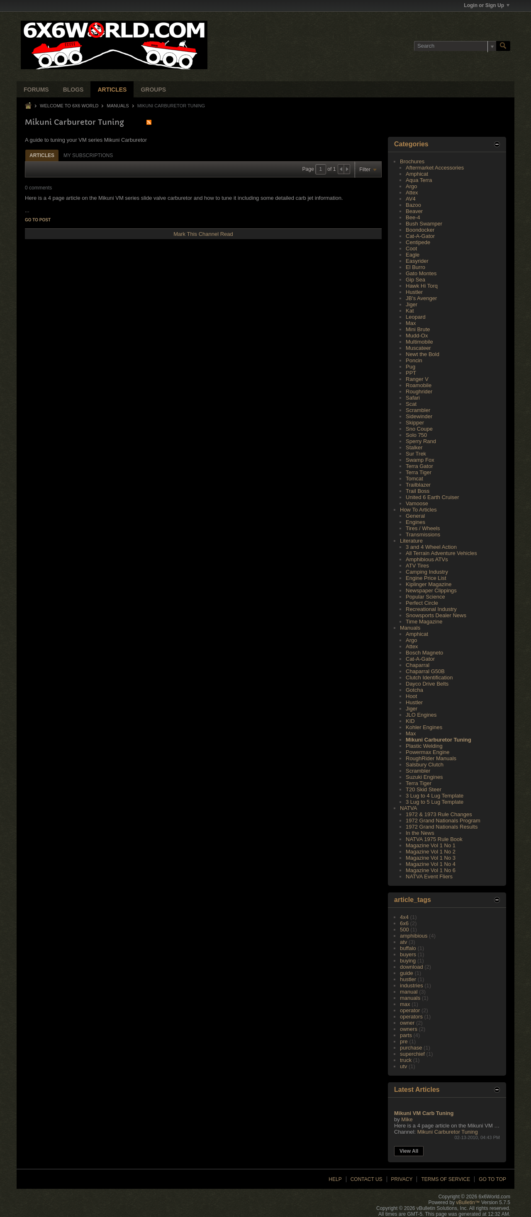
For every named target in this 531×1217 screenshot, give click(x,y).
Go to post (38, 220)
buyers (408, 954)
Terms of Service (445, 1179)
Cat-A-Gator (420, 236)
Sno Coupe (419, 429)
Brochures (412, 161)
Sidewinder (419, 416)
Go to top (492, 1179)
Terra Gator (419, 466)
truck (406, 1060)
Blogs (73, 89)
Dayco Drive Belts (427, 684)
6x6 (404, 923)
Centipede (418, 242)
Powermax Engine (428, 752)
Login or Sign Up (486, 5)
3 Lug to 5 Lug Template (434, 802)
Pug (410, 367)
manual (409, 992)
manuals (410, 998)
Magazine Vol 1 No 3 (430, 858)
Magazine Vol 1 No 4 (430, 864)
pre (404, 1041)
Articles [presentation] (41, 155)
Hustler (414, 292)
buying (408, 961)
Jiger (411, 304)
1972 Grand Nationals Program (443, 820)
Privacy (402, 1179)
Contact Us (366, 1179)
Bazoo (413, 205)
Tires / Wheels (423, 528)
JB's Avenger (421, 298)
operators (411, 1016)
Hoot (411, 696)
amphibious (414, 936)
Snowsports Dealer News (436, 615)
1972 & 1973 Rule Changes (439, 814)
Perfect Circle (422, 603)
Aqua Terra (419, 180)
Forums (36, 89)
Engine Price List (426, 578)
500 (404, 929)
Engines (415, 522)
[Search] (455, 46)
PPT (411, 373)
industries (411, 985)
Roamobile (418, 385)
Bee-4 (413, 217)
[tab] (42, 155)
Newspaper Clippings (431, 590)
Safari (413, 398)
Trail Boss (417, 491)
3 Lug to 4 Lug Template (434, 796)
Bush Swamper (424, 224)
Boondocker (420, 230)
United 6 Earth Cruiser (432, 497)
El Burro (415, 267)
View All (408, 1151)
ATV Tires (417, 565)
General (415, 516)
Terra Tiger (418, 472)
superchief (412, 1054)
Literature (411, 541)
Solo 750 (416, 435)
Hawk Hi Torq (422, 286)
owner (407, 1023)
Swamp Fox (420, 460)
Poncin (414, 360)
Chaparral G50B (425, 671)
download (411, 967)
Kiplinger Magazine (429, 584)
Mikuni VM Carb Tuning (423, 1113)
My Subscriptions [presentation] (88, 155)
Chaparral (417, 665)
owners (408, 1029)
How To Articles (418, 510)
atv (403, 942)
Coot (411, 248)
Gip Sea (415, 279)
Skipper (415, 422)
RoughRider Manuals (431, 758)
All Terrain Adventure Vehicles (441, 553)
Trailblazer (418, 485)
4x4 (404, 917)
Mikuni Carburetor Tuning (438, 740)
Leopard (416, 317)
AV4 (411, 199)
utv (403, 1066)
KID (410, 721)
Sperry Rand (421, 441)
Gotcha (414, 690)
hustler (408, 979)
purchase (411, 1048)
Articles (112, 89)
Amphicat (417, 174)
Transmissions (423, 534)
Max (411, 323)
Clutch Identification (429, 677)
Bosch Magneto (424, 653)
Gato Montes (421, 273)
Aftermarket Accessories (435, 168)
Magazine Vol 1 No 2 (430, 852)
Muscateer (418, 348)
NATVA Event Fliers (429, 876)
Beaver (414, 211)
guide (406, 973)
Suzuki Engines (424, 777)
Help (335, 1179)
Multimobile (419, 342)
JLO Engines (421, 715)
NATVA (408, 808)
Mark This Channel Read (203, 234)
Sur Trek (416, 454)
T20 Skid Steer (423, 789)
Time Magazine (424, 621)
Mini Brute (418, 329)
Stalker (414, 447)
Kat (410, 311)
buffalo (408, 948)
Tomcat (414, 478)
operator (410, 1010)
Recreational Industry (431, 609)
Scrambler (418, 410)
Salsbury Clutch (424, 764)
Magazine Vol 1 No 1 (430, 845)
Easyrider (417, 261)
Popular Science (425, 597)
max (405, 1004)
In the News (420, 833)
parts (406, 1035)
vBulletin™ (468, 1202)
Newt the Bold (422, 354)
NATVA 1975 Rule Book (434, 839)
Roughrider (419, 391)
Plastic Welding (424, 746)
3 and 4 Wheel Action (431, 547)
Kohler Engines (424, 727)
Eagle (412, 255)
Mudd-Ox (417, 335)
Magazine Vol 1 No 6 (430, 870)
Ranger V (417, 379)
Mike (406, 1119)
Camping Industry (427, 572)
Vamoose (417, 503)
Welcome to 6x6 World (69, 105)
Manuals (118, 105)
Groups (153, 89)
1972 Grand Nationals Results (441, 827)
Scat (411, 404)
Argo (411, 186)
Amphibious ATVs (427, 559)
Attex (412, 192)
